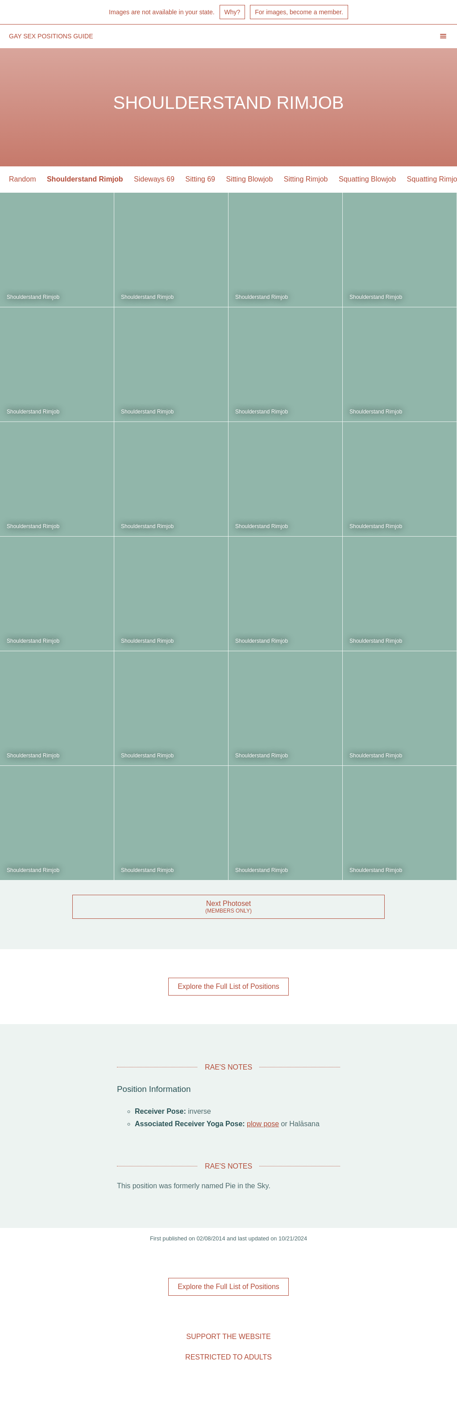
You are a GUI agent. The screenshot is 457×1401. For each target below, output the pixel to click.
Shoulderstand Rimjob (85, 179)
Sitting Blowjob (249, 179)
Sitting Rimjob (306, 179)
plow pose (263, 1124)
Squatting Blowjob (367, 179)
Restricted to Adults (228, 1357)
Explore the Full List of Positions (228, 986)
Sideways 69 (154, 179)
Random (22, 179)
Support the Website (228, 1336)
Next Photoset (228, 903)
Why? (232, 12)
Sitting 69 (200, 179)
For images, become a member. (299, 12)
